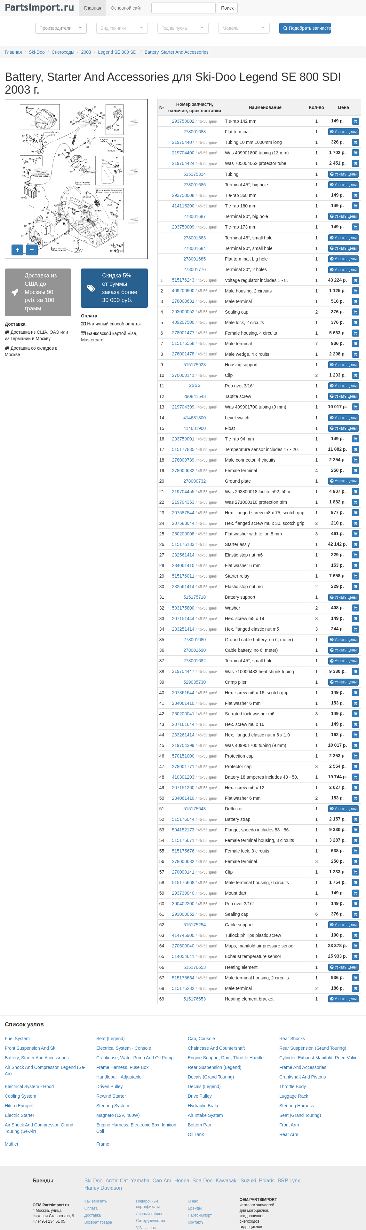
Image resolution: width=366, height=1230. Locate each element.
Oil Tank (196, 1134)
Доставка (92, 1215)
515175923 (194, 364)
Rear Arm (288, 1134)
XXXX (195, 385)
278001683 (194, 237)
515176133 (183, 544)
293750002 (183, 121)
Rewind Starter (111, 1096)
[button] (61, 28)
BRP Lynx (289, 1180)
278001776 (194, 269)
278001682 (194, 660)
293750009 (183, 227)
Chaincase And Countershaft (216, 1048)
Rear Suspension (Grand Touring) (312, 1048)
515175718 (194, 597)
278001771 (183, 766)
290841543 (194, 396)
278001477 (183, 332)
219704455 (183, 491)
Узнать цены (343, 131)
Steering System (112, 1105)
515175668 (183, 882)
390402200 (183, 903)
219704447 (183, 671)
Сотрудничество (150, 1220)
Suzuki (248, 1180)
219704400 (183, 152)
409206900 (183, 290)
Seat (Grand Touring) (300, 1115)
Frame (102, 1144)
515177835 (183, 449)
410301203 (183, 777)
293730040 (183, 893)
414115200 (183, 205)
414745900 (183, 935)
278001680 (194, 639)
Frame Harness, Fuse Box (122, 1067)
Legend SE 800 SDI (118, 52)
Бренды (195, 1208)
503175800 (183, 608)
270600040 (183, 945)
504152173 (183, 829)
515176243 (183, 280)
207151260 (183, 787)
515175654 (183, 977)
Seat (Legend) (110, 1038)
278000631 (183, 301)
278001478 (183, 353)
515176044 (183, 819)
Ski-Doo (37, 52)
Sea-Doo (202, 1180)
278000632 (183, 470)
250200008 (183, 533)
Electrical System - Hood (29, 1086)
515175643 (194, 808)
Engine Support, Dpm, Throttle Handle (226, 1057)
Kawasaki (226, 1180)
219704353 (183, 502)
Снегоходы (63, 52)
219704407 (183, 142)
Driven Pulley (109, 1086)
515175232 (183, 988)
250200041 (183, 713)
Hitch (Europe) (19, 1105)
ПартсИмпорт (200, 1215)
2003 (86, 52)
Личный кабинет (150, 1213)
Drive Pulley (200, 1096)
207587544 (183, 512)
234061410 (183, 565)
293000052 (183, 311)
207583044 (183, 523)
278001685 (194, 258)
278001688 (194, 131)
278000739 (183, 460)
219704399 (183, 406)
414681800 (194, 417)
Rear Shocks (292, 1038)
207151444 (183, 618)
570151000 (183, 756)
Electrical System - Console (123, 1048)
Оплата (91, 1208)
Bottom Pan (199, 1124)
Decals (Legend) (204, 1086)
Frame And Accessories (302, 1067)
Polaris (266, 1180)
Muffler (12, 1144)
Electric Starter (19, 1115)
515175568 (183, 343)
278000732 (194, 481)
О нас (193, 1201)
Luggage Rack (293, 1096)
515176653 (194, 967)
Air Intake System (205, 1115)
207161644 (183, 724)
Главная (92, 8)
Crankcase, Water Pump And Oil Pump (134, 1057)
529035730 (194, 682)
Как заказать (95, 1201)
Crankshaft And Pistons (302, 1076)
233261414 (183, 734)
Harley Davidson (103, 1188)
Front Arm (289, 1124)
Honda (181, 1180)
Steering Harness (296, 1105)
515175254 (194, 924)
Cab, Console (201, 1038)
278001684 (194, 248)
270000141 (183, 375)
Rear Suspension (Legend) (214, 1067)
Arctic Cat (117, 1180)
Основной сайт (126, 8)
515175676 (183, 850)
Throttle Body (292, 1086)
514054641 (183, 956)
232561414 (183, 554)
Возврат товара (98, 1222)
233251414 (183, 629)
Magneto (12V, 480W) (118, 1115)
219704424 (183, 163)
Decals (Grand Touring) (211, 1076)
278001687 (194, 216)
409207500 (183, 322)
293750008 (183, 195)
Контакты (196, 1222)
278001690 (194, 650)
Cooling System (20, 1096)
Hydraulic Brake (203, 1105)
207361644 (183, 692)
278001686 (194, 184)
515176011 (183, 576)
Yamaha (140, 1180)
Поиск (227, 8)
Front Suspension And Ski (30, 1048)
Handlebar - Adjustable (119, 1076)
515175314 (194, 174)
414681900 (194, 428)
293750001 (183, 438)
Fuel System (17, 1038)
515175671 (183, 840)
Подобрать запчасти (307, 28)
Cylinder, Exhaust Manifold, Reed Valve (318, 1057)
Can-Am (162, 1180)
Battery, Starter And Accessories (177, 52)
